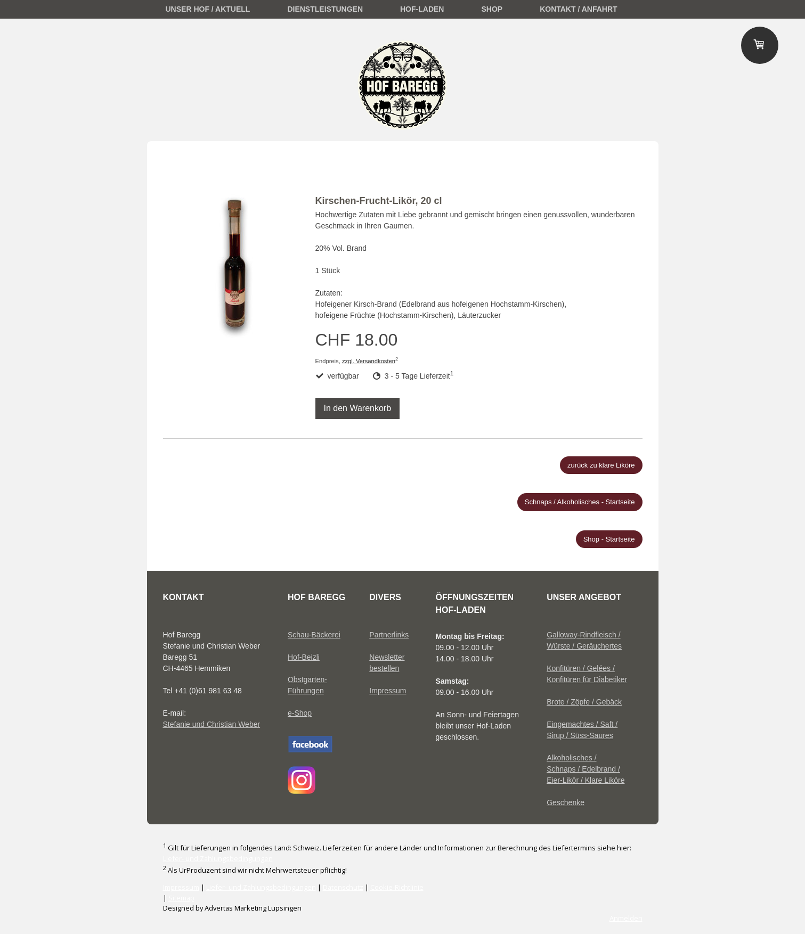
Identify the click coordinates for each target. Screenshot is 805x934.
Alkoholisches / (571, 757)
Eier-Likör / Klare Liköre (585, 780)
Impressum (387, 690)
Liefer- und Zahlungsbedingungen (218, 858)
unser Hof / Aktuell (208, 9)
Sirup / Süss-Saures (580, 735)
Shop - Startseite (609, 539)
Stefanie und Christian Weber (212, 724)
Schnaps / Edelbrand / (583, 769)
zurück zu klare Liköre (601, 465)
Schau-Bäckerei (314, 634)
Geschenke (565, 802)
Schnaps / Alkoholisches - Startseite (580, 502)
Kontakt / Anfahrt (578, 9)
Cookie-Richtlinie (397, 887)
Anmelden (626, 918)
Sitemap (181, 898)
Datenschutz (343, 887)
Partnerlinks (389, 634)
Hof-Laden (422, 9)
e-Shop (300, 713)
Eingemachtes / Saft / (582, 724)
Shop (491, 9)
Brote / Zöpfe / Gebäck (584, 702)
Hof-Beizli (304, 657)
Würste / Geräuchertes (584, 646)
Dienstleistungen (325, 9)
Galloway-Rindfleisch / (584, 634)
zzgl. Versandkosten (368, 361)
